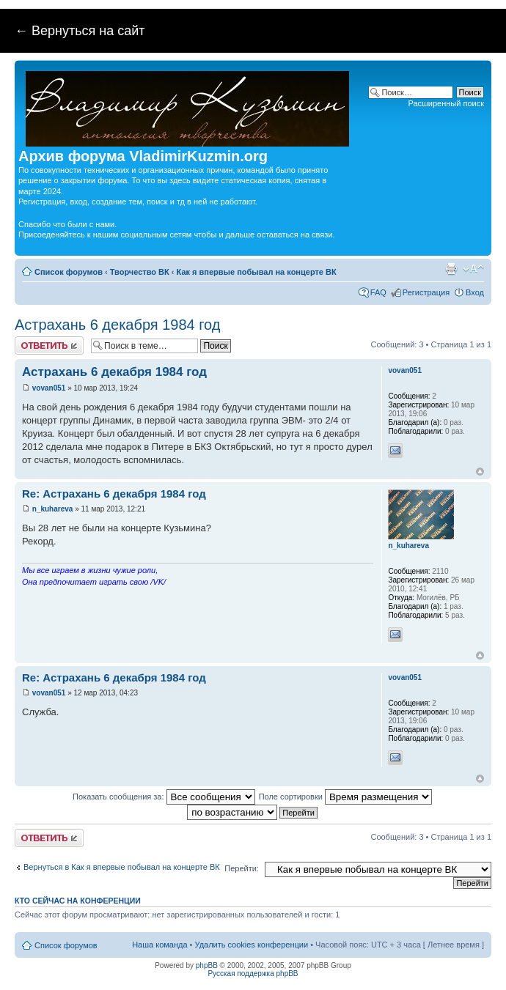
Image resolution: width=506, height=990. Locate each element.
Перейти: (241, 868)
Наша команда (159, 944)
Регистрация (426, 292)
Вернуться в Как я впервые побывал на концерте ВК (121, 866)
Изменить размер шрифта (473, 269)
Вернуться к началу (480, 472)
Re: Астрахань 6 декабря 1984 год (114, 493)
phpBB (207, 965)
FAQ (378, 292)
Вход (475, 292)
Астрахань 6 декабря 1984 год (117, 325)
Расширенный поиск (446, 103)
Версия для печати (451, 269)
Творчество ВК (139, 271)
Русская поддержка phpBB (253, 973)
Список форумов (68, 271)
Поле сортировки (345, 796)
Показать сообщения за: (164, 796)
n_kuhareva (52, 509)
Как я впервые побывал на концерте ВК (257, 271)
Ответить (49, 345)
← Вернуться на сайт (80, 30)
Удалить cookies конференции (252, 944)
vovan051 (49, 388)
